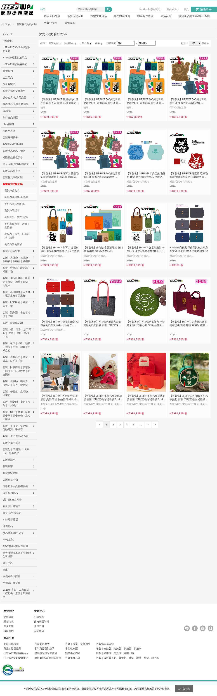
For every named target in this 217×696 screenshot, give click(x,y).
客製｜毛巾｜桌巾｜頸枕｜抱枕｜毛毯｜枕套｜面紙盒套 (16, 347)
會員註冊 (39, 626)
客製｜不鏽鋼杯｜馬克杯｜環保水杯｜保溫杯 (16, 294)
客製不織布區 (72, 653)
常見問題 (9, 626)
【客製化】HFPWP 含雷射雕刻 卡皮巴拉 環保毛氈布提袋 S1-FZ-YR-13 (146, 249)
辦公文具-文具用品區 (14, 97)
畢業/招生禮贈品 (12, 512)
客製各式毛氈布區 (13, 184)
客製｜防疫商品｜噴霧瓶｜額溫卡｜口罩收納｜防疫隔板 (16, 371)
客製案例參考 (10, 137)
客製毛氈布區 (72, 657)
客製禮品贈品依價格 (14, 150)
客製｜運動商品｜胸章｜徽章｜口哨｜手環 (16, 359)
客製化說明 (50, 22)
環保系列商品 (10, 492)
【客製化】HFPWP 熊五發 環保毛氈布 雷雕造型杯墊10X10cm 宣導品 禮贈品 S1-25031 (189, 175)
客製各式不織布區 (13, 177)
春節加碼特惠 (11, 643)
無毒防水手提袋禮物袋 (15, 486)
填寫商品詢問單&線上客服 (194, 16)
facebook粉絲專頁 (149, 9)
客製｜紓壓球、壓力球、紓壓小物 (115, 653)
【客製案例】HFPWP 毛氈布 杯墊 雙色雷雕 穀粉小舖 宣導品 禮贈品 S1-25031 (146, 323)
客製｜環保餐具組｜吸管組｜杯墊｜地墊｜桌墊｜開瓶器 (16, 282)
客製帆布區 (71, 648)
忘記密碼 (39, 630)
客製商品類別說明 (13, 144)
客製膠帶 (8, 466)
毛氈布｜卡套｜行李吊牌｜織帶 (17, 236)
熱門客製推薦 (122, 16)
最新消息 (9, 621)
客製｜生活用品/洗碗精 (16, 436)
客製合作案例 (145, 16)
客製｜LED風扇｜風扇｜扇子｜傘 (16, 304)
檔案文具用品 (99, 16)
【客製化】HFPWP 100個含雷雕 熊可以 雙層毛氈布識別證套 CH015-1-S (102, 175)
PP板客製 (8, 539)
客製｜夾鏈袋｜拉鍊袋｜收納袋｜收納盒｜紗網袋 (16, 259)
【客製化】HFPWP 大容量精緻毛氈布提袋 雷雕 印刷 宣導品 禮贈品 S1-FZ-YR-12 (189, 323)
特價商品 (8, 526)
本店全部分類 (52, 16)
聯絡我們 (9, 630)
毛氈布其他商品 (13, 244)
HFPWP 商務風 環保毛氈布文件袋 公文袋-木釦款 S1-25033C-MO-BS (189, 249)
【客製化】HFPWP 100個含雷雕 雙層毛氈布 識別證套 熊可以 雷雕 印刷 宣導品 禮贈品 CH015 (145, 101)
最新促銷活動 (75, 16)
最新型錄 (8, 563)
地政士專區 (9, 130)
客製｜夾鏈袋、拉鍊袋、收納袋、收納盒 (118, 648)
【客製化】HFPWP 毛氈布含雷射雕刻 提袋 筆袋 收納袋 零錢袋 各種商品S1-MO (60, 398)
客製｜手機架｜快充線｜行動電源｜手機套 (16, 427)
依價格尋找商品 (11, 576)
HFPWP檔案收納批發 (15, 64)
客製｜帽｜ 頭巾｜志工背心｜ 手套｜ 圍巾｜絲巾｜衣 (17, 333)
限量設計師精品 (11, 506)
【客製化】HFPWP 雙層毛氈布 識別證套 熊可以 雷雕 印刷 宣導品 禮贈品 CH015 (60, 101)
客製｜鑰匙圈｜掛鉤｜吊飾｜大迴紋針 (16, 403)
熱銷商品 (69, 43)
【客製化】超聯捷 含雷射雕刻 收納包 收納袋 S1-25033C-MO (103, 249)
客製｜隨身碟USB (13, 322)
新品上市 (8, 34)
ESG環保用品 (10, 519)
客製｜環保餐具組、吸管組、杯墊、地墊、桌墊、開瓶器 (127, 657)
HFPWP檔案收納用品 (15, 57)
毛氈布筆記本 (12, 210)
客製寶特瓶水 (10, 472)
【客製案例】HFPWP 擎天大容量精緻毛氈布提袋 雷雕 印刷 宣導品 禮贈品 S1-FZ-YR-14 (102, 323)
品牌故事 (9, 616)
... (141, 424)
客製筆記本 (9, 459)
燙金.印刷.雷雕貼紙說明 (16, 164)
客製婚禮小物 (10, 479)
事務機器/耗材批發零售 (16, 104)
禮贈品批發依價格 (13, 157)
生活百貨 (166, 16)
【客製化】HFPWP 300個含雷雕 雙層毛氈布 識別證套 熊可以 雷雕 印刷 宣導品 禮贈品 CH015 (102, 101)
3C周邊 (7, 110)
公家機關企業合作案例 (15, 546)
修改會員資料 (41, 621)
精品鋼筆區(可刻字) (13, 532)
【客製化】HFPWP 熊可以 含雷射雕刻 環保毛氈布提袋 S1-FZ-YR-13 (60, 249)
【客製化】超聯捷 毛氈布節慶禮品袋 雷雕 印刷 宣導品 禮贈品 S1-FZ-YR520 (146, 398)
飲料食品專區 (10, 117)
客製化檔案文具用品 (14, 90)
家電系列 (8, 70)
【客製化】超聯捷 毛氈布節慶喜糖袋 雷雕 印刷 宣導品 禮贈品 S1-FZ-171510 (103, 398)
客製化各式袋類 (11, 251)
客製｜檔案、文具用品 (77, 643)
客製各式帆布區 (11, 170)
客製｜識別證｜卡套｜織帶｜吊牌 (16, 314)
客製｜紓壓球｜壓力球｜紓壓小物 (16, 269)
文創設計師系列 (11, 583)
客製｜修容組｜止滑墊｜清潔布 (16, 393)
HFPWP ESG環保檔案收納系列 (16, 49)
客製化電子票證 (11, 442)
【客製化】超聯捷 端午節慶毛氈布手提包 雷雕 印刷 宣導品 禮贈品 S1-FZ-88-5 (189, 398)
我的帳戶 (172, 9)
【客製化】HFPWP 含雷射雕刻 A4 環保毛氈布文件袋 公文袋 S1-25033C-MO (60, 323)
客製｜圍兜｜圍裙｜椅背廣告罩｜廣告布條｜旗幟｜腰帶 (16, 416)
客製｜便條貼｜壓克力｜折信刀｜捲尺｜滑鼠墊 (16, 383)
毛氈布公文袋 (12, 190)
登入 (186, 9)
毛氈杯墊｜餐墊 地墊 (16, 217)
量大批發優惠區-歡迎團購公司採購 (17, 554)
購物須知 (70, 22)
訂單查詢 (39, 616)
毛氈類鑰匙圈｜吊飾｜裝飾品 (17, 225)
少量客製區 (9, 84)
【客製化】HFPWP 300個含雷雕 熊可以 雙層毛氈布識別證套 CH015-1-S (188, 101)
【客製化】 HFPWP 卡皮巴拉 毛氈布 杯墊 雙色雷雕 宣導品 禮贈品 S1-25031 (146, 175)
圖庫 (5, 569)
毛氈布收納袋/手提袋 (16, 197)
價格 (97, 43)
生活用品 (8, 77)
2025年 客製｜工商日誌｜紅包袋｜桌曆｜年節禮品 (16, 593)
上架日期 (84, 43)
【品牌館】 (9, 124)
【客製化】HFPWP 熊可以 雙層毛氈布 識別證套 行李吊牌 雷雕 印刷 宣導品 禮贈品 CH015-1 (60, 175)
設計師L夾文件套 (12, 499)
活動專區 (8, 40)
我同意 (186, 688)
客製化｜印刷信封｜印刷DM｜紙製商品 (16, 451)
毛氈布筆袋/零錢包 (14, 203)
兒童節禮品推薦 (12, 648)
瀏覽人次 (53, 43)
